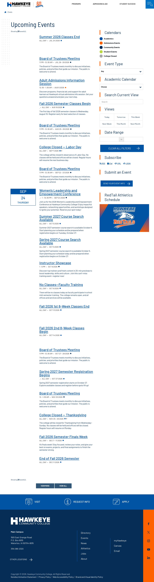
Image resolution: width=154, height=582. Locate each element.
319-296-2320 (17, 548)
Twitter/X (148, 532)
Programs (76, 4)
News (84, 543)
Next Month (135, 124)
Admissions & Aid (100, 4)
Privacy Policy (45, 577)
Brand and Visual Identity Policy (89, 577)
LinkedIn (148, 557)
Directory (85, 532)
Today (106, 117)
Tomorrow (121, 117)
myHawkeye (120, 540)
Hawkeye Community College (25, 4)
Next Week (107, 124)
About (84, 558)
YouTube (148, 549)
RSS (102, 163)
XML (118, 163)
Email (117, 550)
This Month (121, 124)
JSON (127, 163)
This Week (135, 117)
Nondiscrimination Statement (24, 577)
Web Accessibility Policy (63, 577)
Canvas (118, 545)
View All (63, 486)
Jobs (83, 553)
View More (45, 486)
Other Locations (18, 559)
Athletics (85, 548)
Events (10, 12)
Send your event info (114, 183)
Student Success (127, 4)
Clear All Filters (119, 148)
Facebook (148, 523)
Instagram (148, 541)
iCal (109, 163)
